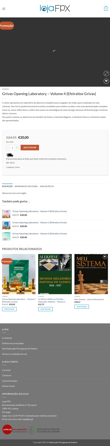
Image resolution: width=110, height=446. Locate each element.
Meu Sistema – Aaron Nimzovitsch (89, 299)
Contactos (7, 338)
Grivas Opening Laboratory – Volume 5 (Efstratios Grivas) (18, 300)
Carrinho (6, 370)
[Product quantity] (12, 147)
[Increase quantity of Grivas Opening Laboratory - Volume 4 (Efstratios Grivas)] (16, 147)
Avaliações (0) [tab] (47, 186)
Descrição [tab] (7, 186)
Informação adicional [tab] (26, 186)
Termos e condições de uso (14, 354)
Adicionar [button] (9, 309)
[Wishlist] (106, 81)
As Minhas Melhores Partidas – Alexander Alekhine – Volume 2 (51, 300)
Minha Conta (8, 386)
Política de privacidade (13, 343)
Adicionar (29, 147)
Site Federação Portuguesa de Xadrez (19, 348)
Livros (5, 89)
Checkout (6, 375)
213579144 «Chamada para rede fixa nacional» (34, 415)
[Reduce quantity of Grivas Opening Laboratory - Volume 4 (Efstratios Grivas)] (8, 147)
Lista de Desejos (9, 380)
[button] (3, 8)
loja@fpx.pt (27, 419)
